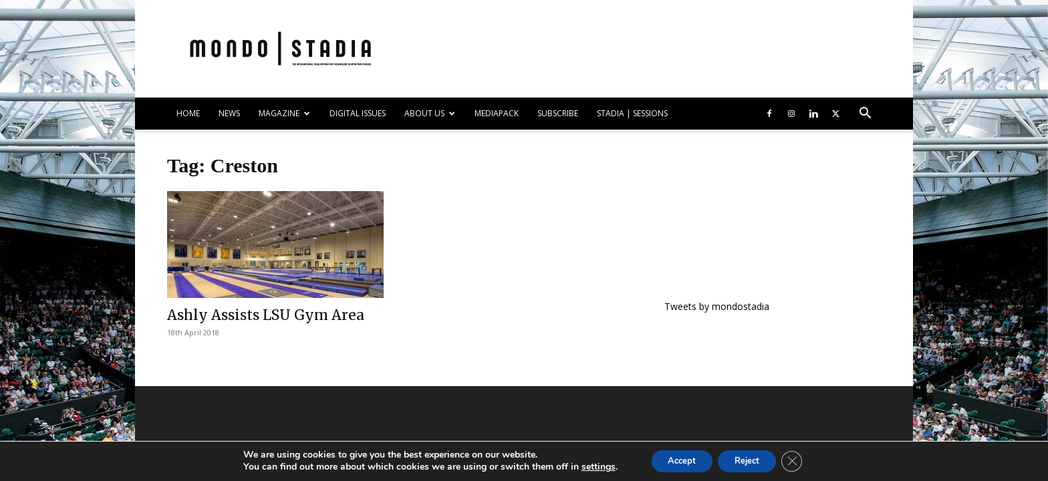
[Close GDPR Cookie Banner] (801, 460)
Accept (676, 460)
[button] (865, 114)
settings (588, 466)
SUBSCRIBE (557, 113)
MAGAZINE (284, 113)
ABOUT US (429, 113)
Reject (750, 460)
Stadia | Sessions (632, 113)
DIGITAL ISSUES (358, 113)
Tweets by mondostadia (716, 306)
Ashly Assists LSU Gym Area (265, 315)
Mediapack (497, 113)
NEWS (229, 113)
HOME (188, 113)
